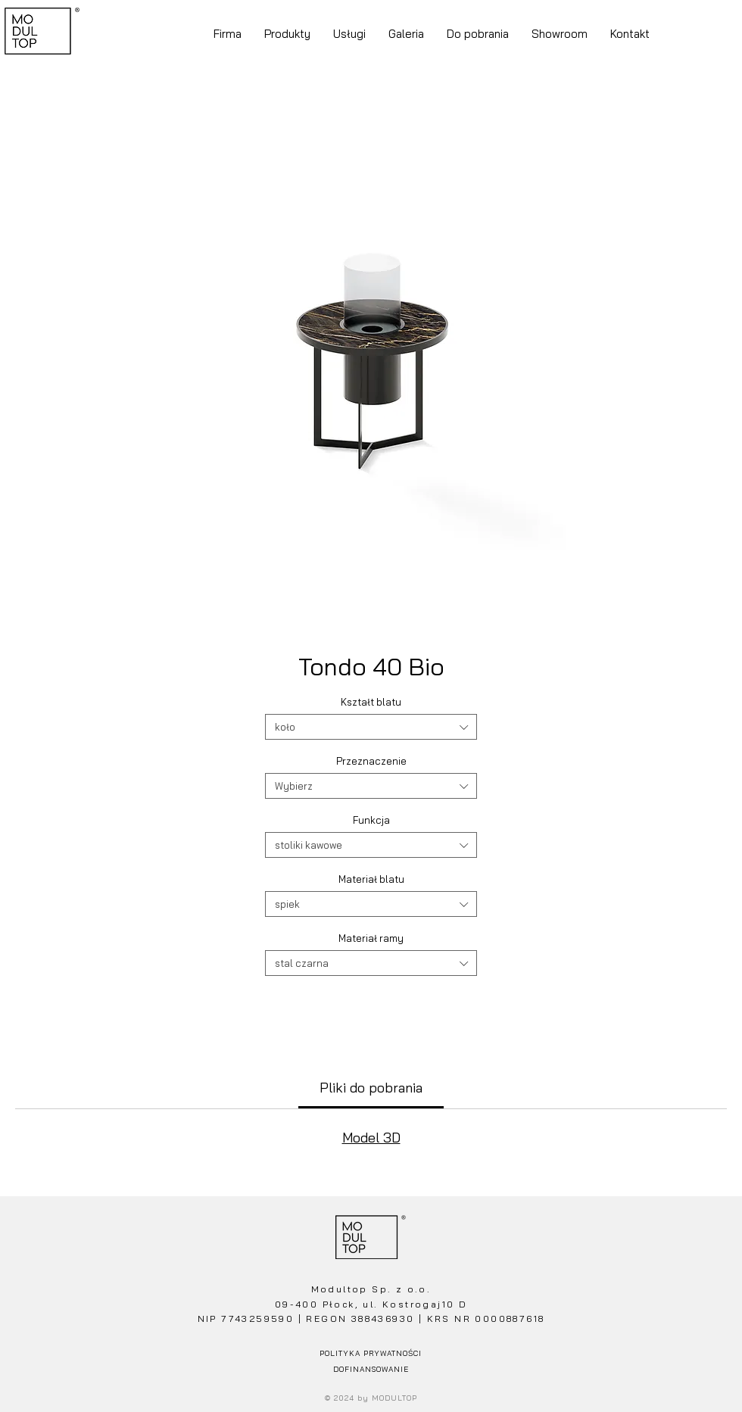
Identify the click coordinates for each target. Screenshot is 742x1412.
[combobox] (371, 727)
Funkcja (371, 820)
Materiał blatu (371, 879)
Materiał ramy (371, 938)
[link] (371, 1087)
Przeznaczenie (371, 761)
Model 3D (371, 1137)
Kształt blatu (371, 702)
